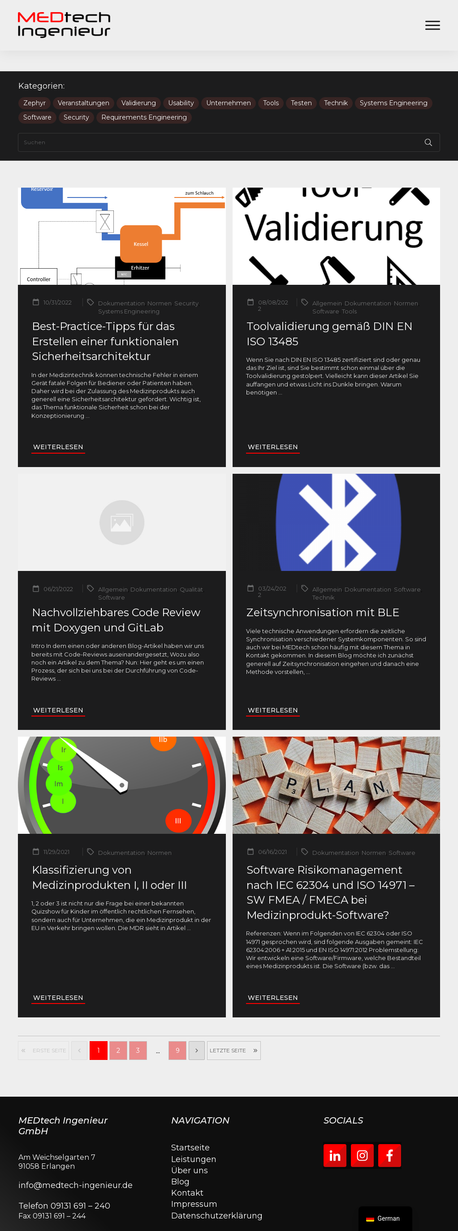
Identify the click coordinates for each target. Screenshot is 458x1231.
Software (37, 97)
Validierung (138, 82)
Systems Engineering (394, 82)
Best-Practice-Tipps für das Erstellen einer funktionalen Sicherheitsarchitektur (105, 320)
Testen (301, 82)
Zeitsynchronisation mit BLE (322, 591)
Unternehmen (228, 82)
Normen (159, 282)
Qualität (191, 568)
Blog (180, 1161)
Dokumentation (121, 282)
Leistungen (193, 1139)
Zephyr (34, 82)
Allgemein (327, 282)
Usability (181, 82)
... (88, 395)
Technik (336, 82)
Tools (271, 82)
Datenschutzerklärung (217, 1195)
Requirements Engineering (144, 97)
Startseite (190, 1127)
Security (76, 97)
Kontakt (187, 1172)
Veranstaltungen (83, 82)
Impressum (194, 1184)
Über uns (189, 1150)
